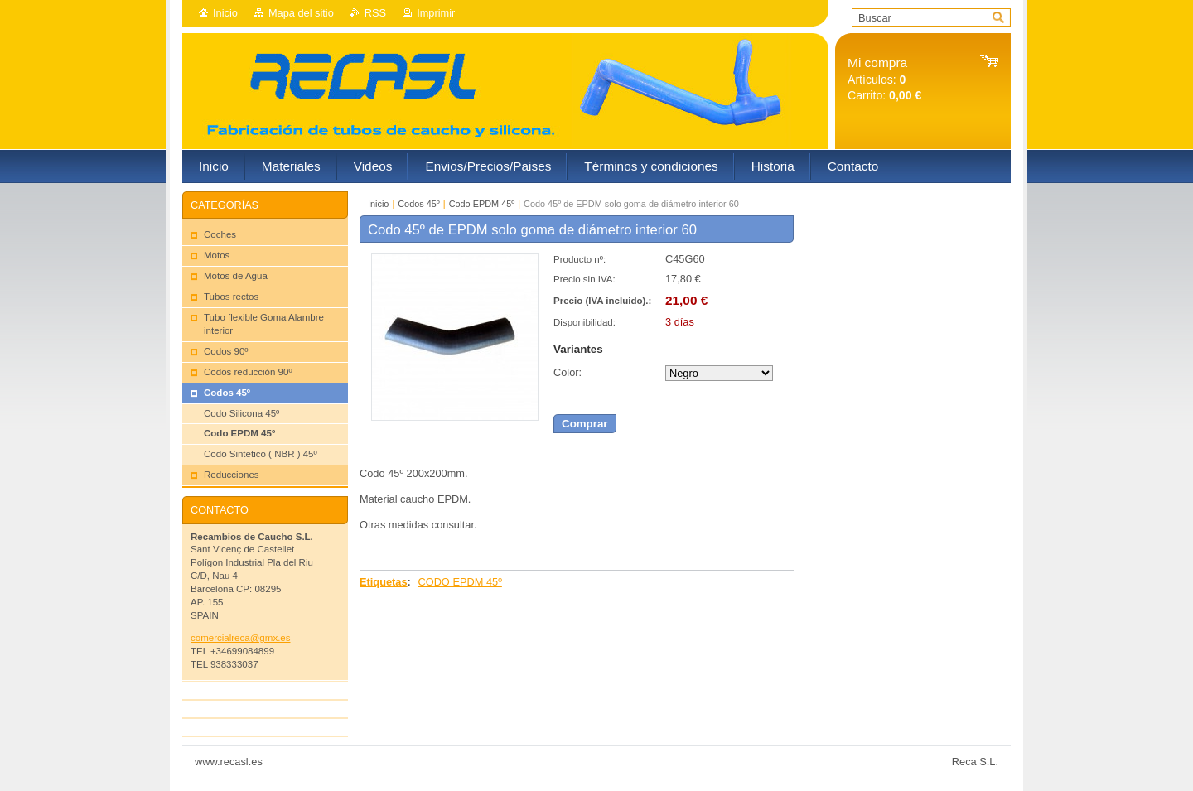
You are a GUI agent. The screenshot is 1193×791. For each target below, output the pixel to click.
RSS (375, 13)
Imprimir (436, 13)
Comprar (585, 423)
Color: (567, 372)
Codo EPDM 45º (482, 204)
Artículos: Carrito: (884, 79)
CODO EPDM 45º (459, 582)
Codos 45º (419, 204)
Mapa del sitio (301, 13)
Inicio (225, 13)
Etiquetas (384, 582)
